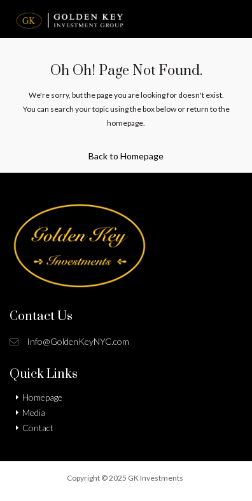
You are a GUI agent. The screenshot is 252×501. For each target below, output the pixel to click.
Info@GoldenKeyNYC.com (78, 341)
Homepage (42, 397)
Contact (37, 427)
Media (33, 412)
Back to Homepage (126, 155)
